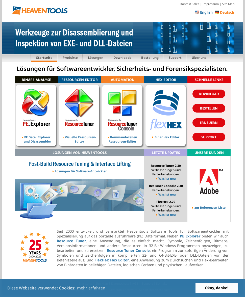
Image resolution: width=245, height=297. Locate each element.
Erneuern (209, 122)
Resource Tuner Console (128, 250)
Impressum (211, 4)
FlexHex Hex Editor (111, 260)
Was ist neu (166, 178)
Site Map (228, 4)
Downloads (122, 57)
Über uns (199, 57)
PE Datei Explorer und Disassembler (36, 136)
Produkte (70, 57)
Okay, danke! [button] (216, 287)
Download (209, 94)
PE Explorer (190, 236)
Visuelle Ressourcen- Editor (79, 136)
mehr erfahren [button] (91, 288)
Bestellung (150, 57)
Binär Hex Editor (165, 136)
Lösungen (95, 57)
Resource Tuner (71, 240)
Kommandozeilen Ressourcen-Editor (122, 136)
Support (175, 57)
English (206, 12)
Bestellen (209, 108)
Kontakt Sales (189, 4)
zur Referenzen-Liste (209, 206)
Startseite (44, 57)
